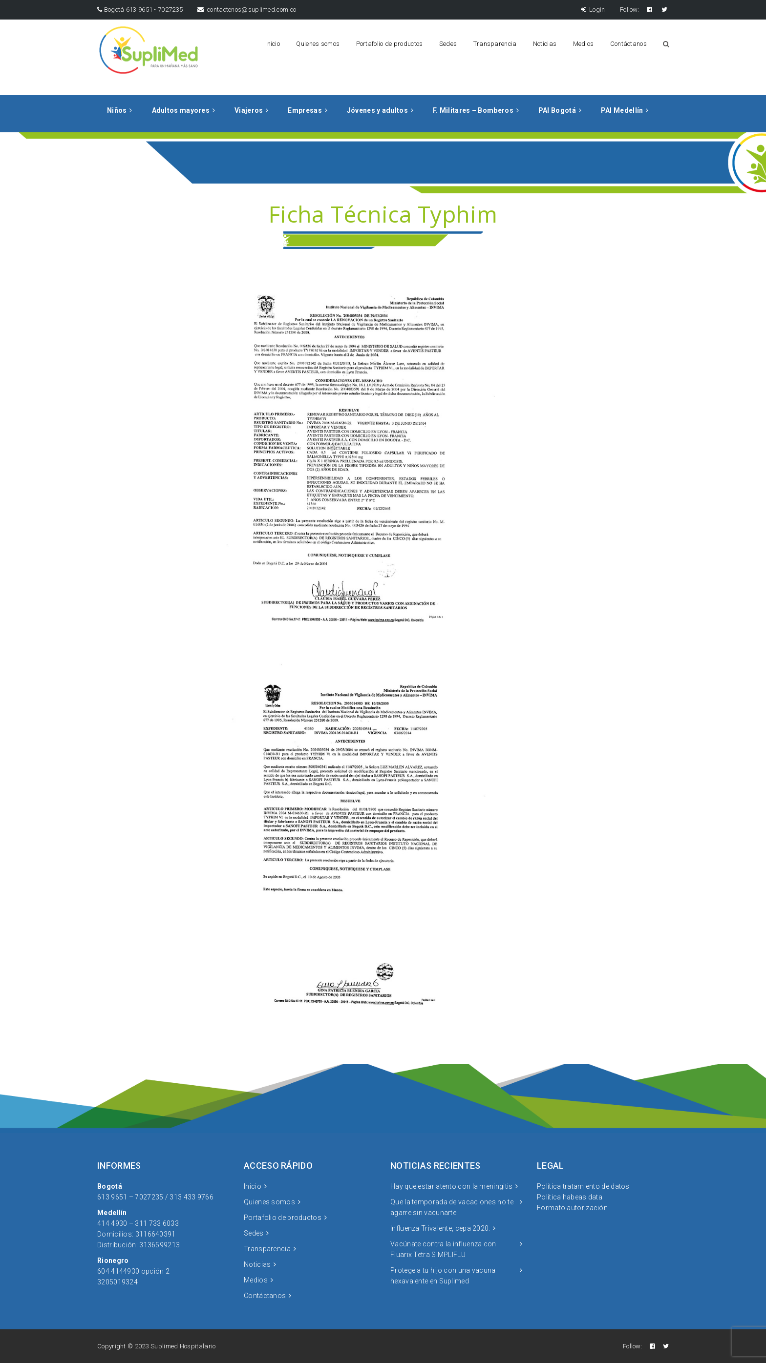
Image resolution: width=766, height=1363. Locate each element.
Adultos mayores (181, 110)
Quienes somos (318, 43)
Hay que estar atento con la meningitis (451, 1186)
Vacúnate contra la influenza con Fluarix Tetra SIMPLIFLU (443, 1249)
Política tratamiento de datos (583, 1186)
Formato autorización (572, 1208)
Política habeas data (569, 1197)
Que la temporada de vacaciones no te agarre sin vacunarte (451, 1207)
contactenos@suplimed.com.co (246, 9)
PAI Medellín (622, 110)
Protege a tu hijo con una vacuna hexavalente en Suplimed (443, 1275)
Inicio (272, 43)
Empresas (304, 110)
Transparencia (495, 43)
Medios (583, 43)
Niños (117, 110)
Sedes (448, 43)
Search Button (666, 44)
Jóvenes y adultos (377, 110)
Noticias (544, 43)
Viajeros (248, 110)
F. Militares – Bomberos (473, 110)
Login (593, 9)
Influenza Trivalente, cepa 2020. (440, 1228)
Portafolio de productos (389, 43)
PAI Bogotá (557, 110)
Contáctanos (628, 43)
